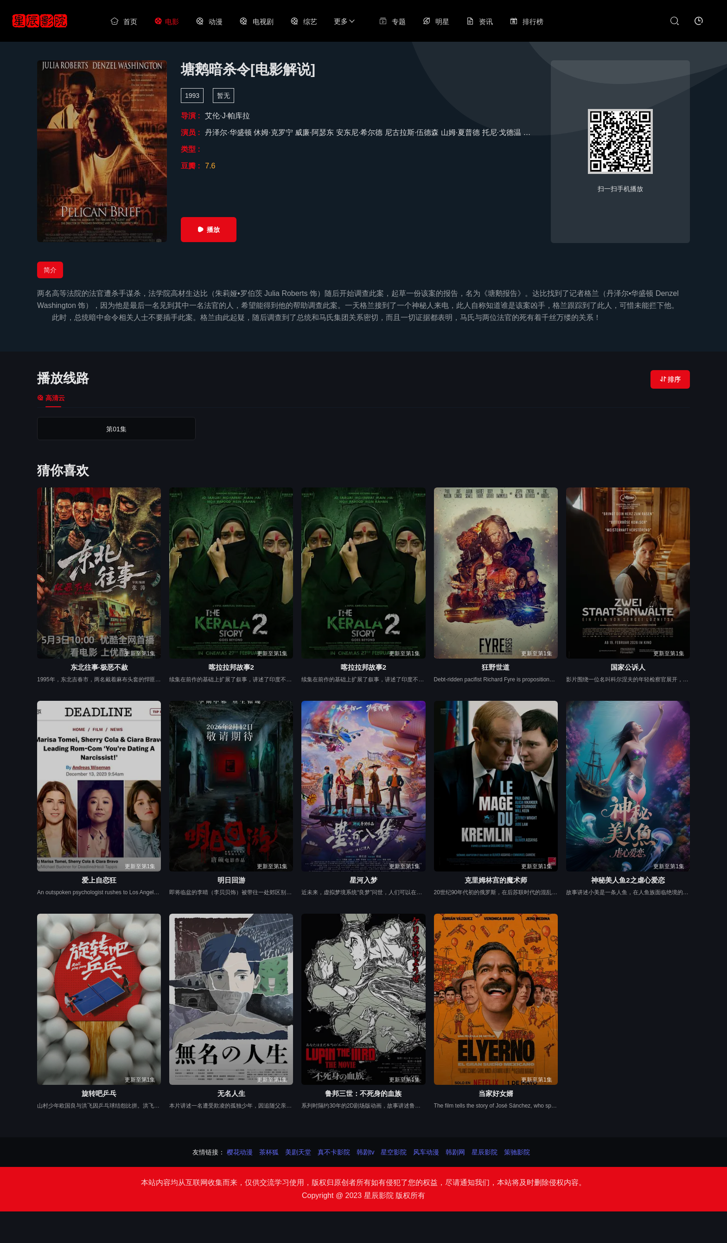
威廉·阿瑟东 (315, 132)
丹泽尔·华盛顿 (229, 132)
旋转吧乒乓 (99, 1093)
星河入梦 (363, 880)
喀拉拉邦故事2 (231, 667)
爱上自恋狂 (99, 880)
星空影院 (394, 1152)
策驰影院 (517, 1152)
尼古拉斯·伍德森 (413, 132)
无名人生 (231, 1093)
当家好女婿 (495, 1093)
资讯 (479, 22)
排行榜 (526, 22)
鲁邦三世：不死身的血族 (363, 1093)
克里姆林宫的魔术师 (496, 880)
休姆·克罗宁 (274, 132)
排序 (670, 379)
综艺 (303, 22)
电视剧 (256, 22)
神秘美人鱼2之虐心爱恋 (627, 880)
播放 (209, 229)
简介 (50, 270)
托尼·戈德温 (502, 132)
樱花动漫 (240, 1152)
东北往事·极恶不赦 (99, 667)
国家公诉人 (628, 667)
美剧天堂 (298, 1152)
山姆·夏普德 (461, 132)
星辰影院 (484, 1152)
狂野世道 (496, 667)
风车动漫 (426, 1152)
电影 (166, 22)
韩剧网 (455, 1152)
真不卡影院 (334, 1152)
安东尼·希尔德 (360, 132)
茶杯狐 (269, 1152)
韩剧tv (366, 1152)
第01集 (76, 429)
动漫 (209, 22)
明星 (435, 22)
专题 (392, 22)
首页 (123, 22)
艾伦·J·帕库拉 (227, 116)
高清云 (51, 398)
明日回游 (231, 880)
